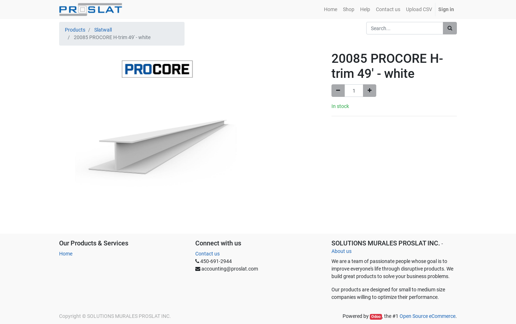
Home (65, 254)
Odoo (376, 316)
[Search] (450, 28)
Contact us (207, 254)
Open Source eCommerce (427, 316)
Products (75, 30)
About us (341, 251)
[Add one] (369, 90)
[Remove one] (338, 90)
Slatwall (103, 30)
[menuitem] (330, 9)
